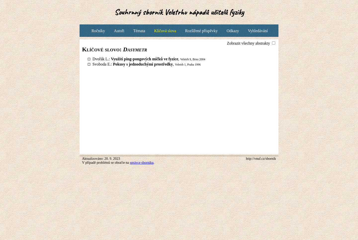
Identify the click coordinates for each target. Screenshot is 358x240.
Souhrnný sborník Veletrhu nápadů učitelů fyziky (179, 12)
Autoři (119, 31)
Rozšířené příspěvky (201, 31)
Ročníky (98, 31)
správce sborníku (141, 162)
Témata (139, 31)
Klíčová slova (165, 31)
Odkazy (232, 31)
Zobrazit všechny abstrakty (249, 43)
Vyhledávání (258, 31)
